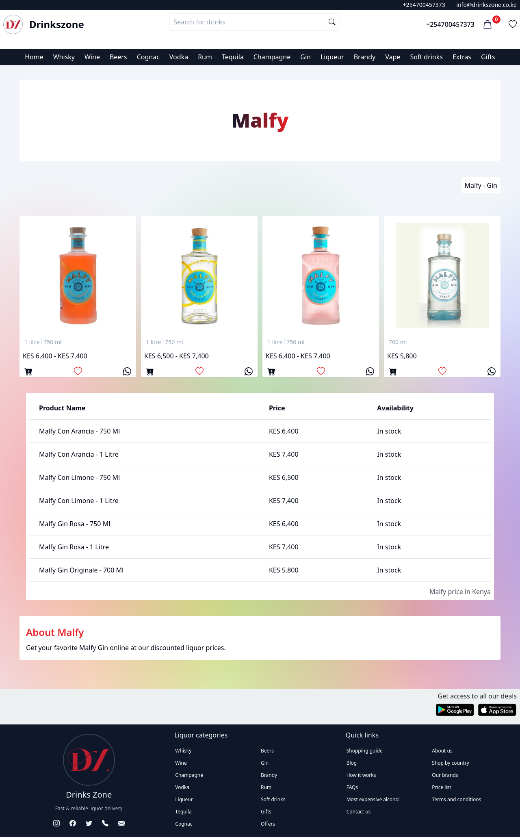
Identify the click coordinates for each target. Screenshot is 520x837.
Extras (462, 56)
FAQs (352, 787)
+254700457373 (424, 5)
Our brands (445, 775)
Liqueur (332, 56)
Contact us (359, 811)
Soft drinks (426, 56)
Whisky (64, 56)
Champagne (272, 56)
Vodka (178, 56)
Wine (92, 56)
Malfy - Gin (481, 185)
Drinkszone (56, 24)
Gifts (488, 56)
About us (442, 750)
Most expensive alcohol (373, 799)
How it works (361, 775)
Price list (441, 787)
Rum (205, 56)
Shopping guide (365, 750)
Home (34, 56)
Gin (305, 56)
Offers (268, 823)
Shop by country (450, 762)
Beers (118, 56)
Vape (392, 56)
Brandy (365, 56)
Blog (352, 762)
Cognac (148, 56)
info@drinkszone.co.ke (486, 5)
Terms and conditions (456, 799)
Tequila (233, 56)
